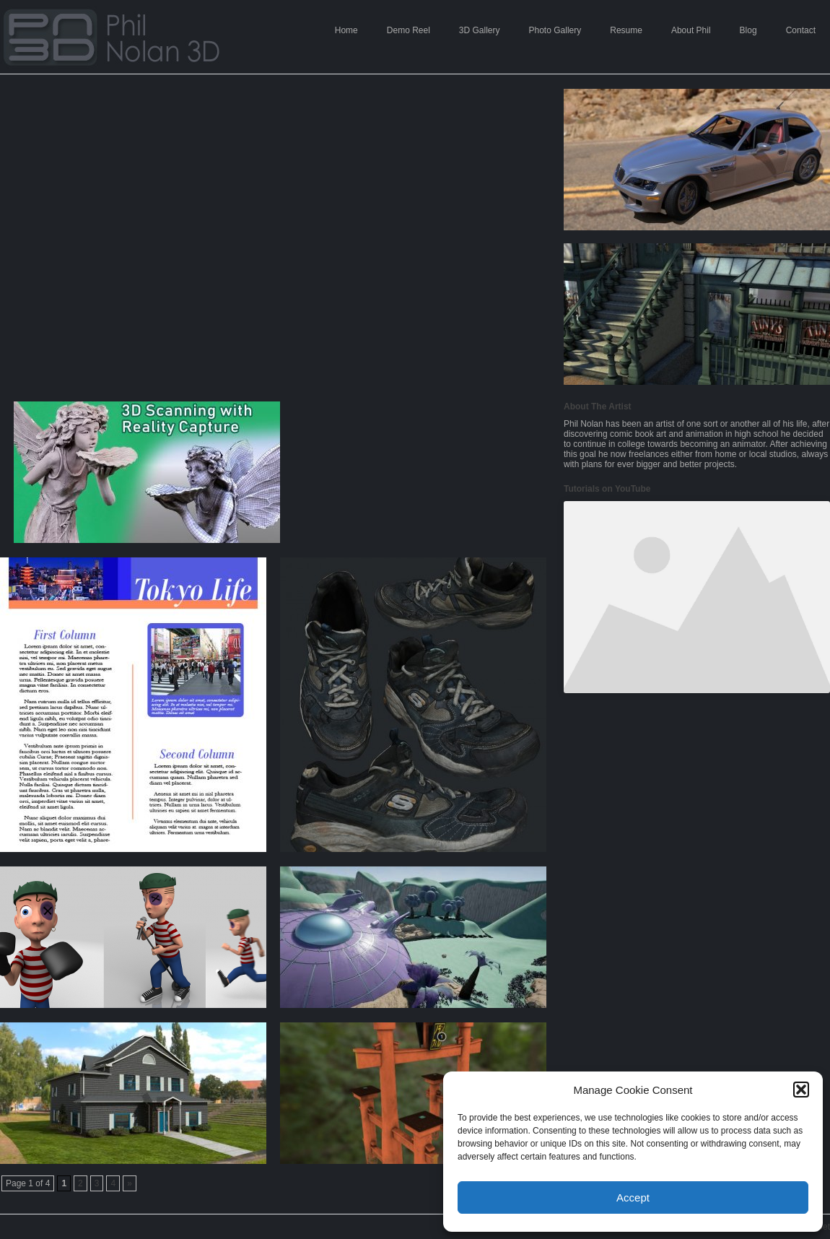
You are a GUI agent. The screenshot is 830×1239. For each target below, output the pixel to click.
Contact (801, 30)
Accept (633, 1197)
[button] (801, 1089)
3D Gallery (479, 30)
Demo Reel (408, 30)
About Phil (691, 30)
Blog (748, 30)
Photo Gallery (555, 30)
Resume (626, 30)
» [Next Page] (129, 1183)
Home (346, 30)
